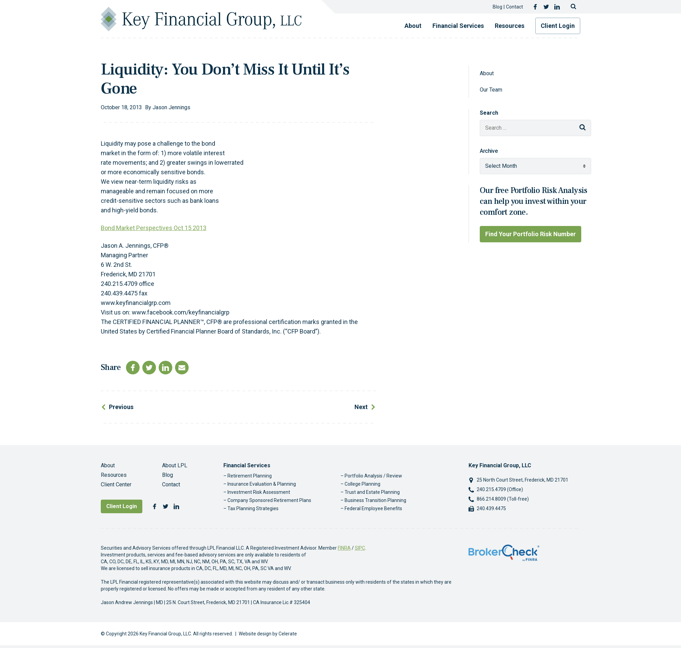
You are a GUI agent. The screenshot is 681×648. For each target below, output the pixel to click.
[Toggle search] (573, 7)
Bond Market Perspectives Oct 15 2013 (153, 227)
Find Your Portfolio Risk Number (530, 234)
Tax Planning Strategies (253, 508)
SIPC (360, 548)
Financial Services (458, 25)
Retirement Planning (249, 476)
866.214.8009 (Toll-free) (503, 499)
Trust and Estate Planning (372, 492)
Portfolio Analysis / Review (373, 476)
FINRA (344, 548)
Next (361, 406)
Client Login (558, 25)
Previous (121, 406)
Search (489, 113)
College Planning (362, 484)
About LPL (174, 465)
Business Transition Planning (375, 500)
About (413, 25)
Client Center (116, 484)
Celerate (288, 633)
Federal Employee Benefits (373, 508)
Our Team (491, 89)
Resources (509, 25)
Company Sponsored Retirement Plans (269, 500)
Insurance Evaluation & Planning (261, 484)
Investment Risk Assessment (258, 492)
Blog (497, 7)
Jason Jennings (171, 107)
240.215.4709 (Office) (500, 489)
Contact (514, 7)
